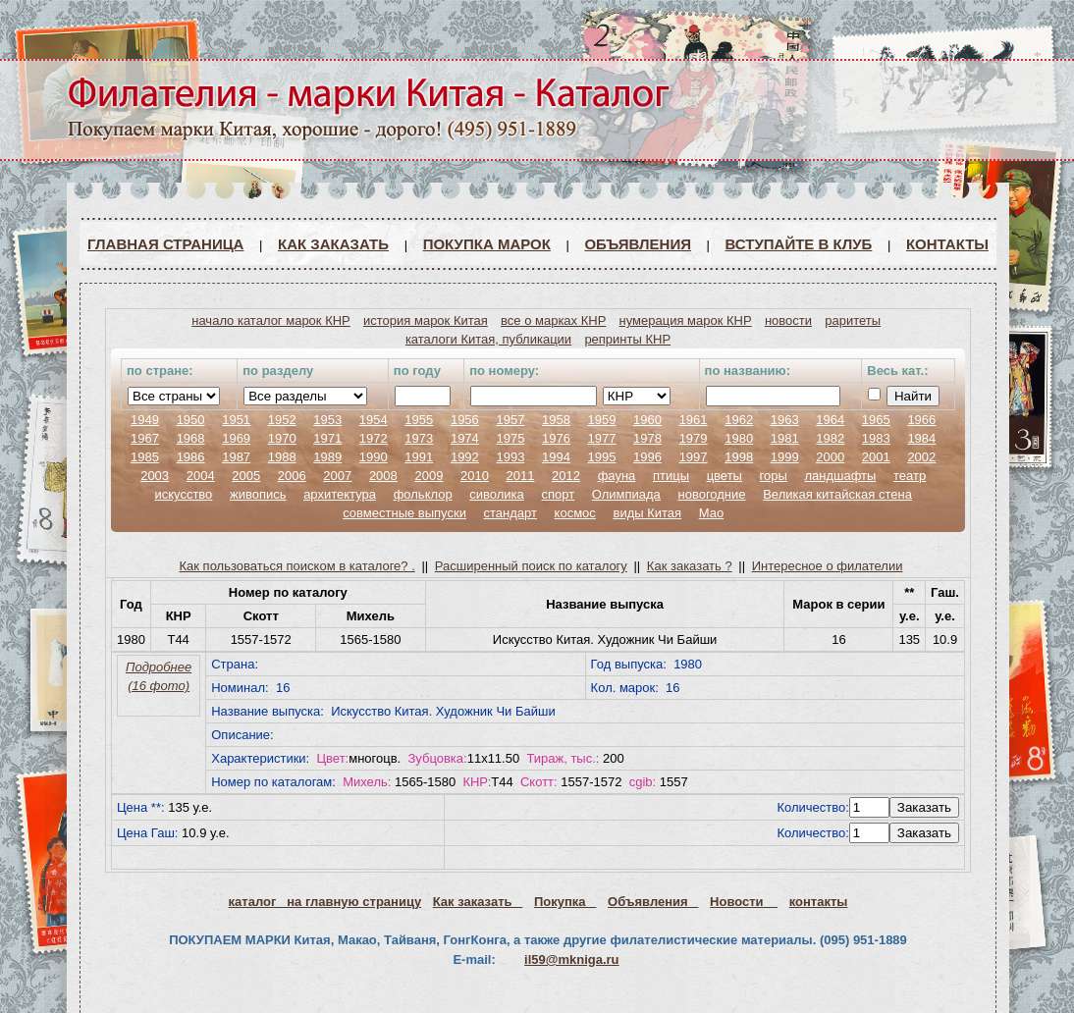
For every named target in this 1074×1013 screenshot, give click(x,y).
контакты (818, 901)
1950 (191, 419)
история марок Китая (425, 320)
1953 (327, 419)
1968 (191, 438)
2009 (428, 475)
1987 (236, 457)
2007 (337, 475)
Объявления (637, 244)
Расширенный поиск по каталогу (531, 566)
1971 (327, 438)
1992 (465, 457)
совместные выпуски (404, 513)
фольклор (423, 494)
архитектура (339, 494)
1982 (830, 438)
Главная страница (165, 244)
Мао (711, 513)
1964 (830, 419)
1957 (510, 419)
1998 (739, 457)
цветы (724, 475)
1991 (418, 457)
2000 (830, 457)
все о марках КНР (553, 320)
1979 (693, 438)
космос (575, 513)
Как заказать (333, 244)
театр (909, 475)
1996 (647, 457)
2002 (921, 457)
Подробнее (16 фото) (158, 676)
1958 (556, 419)
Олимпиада (626, 494)
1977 (602, 438)
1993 (510, 457)
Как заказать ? (689, 566)
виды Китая (647, 513)
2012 (566, 475)
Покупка (565, 901)
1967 (145, 438)
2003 (154, 475)
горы (773, 475)
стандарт (510, 513)
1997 (693, 457)
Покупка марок (487, 244)
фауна (617, 475)
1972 (373, 438)
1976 (556, 438)
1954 (373, 419)
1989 (327, 457)
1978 (647, 438)
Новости (744, 901)
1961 (693, 419)
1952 (282, 419)
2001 (876, 457)
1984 (921, 438)
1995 (602, 457)
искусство (183, 494)
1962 (739, 419)
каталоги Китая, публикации (488, 339)
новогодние (711, 494)
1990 (373, 457)
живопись (258, 494)
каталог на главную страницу (325, 901)
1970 (282, 438)
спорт (557, 494)
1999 (785, 457)
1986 (191, 457)
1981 (785, 438)
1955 (418, 419)
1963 (785, 419)
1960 (647, 419)
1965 (876, 419)
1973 (418, 438)
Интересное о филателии (827, 566)
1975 (510, 438)
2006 (292, 475)
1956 (465, 419)
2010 (474, 475)
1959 (602, 419)
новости (788, 320)
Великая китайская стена (837, 494)
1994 (556, 457)
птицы (671, 475)
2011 (521, 475)
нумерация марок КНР (685, 320)
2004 (201, 475)
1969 (236, 438)
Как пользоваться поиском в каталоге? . (297, 566)
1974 (465, 438)
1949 (145, 419)
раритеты (853, 320)
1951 (236, 419)
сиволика (496, 494)
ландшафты (840, 475)
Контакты (947, 244)
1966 (921, 419)
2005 (246, 475)
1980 (739, 438)
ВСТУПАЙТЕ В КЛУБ (799, 244)
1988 (282, 457)
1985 (145, 457)
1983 (876, 438)
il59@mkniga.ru (571, 959)
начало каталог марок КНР (270, 320)
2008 (383, 475)
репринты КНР (627, 339)
